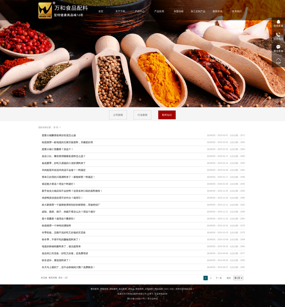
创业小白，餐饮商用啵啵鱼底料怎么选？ (64, 156)
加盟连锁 (178, 11)
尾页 (229, 278)
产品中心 (140, 11)
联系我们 (237, 11)
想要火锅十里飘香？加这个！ (57, 149)
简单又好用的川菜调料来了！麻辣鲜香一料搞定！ (68, 177)
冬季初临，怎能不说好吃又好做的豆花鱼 (64, 232)
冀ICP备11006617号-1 (136, 298)
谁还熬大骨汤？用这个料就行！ (59, 184)
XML (172, 289)
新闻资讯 (217, 11)
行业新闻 (142, 114)
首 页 (55, 127)
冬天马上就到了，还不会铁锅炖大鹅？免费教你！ (68, 267)
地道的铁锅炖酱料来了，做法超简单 (61, 246)
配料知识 (167, 114)
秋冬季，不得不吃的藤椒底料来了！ (61, 239)
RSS (166, 289)
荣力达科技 (153, 298)
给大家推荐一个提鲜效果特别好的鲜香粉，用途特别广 (71, 204)
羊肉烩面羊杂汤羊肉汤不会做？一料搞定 (64, 170)
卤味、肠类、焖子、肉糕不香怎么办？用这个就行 (68, 211)
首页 (100, 11)
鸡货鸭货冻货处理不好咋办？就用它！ (62, 197)
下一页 (219, 278)
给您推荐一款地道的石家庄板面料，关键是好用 (67, 142)
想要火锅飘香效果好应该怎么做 (59, 135)
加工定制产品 (198, 11)
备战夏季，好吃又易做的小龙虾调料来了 (64, 163)
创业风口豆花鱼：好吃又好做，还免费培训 (65, 253)
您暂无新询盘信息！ (185, 289)
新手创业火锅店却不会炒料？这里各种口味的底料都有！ (72, 191)
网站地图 (159, 289)
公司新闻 (118, 114)
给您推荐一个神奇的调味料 (56, 225)
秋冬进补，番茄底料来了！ (56, 260)
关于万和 (120, 11)
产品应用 (159, 11)
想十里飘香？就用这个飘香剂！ (59, 218)
